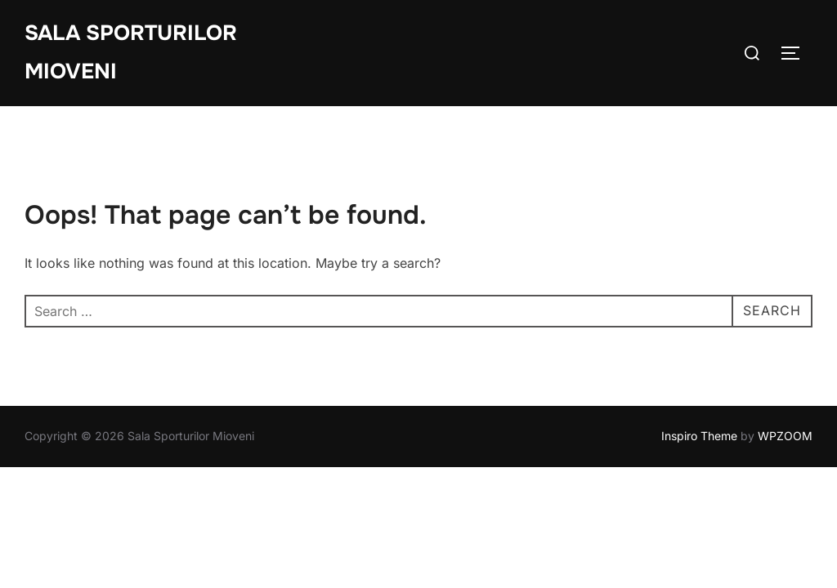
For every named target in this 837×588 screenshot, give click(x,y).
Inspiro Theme (699, 436)
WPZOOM (785, 436)
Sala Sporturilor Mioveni (131, 52)
